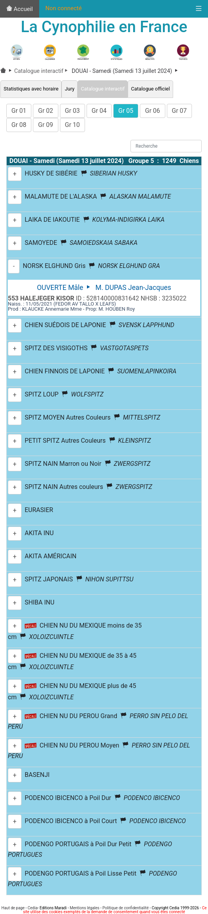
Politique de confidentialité (125, 908)
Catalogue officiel (150, 89)
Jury (69, 89)
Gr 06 (152, 110)
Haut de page (13, 908)
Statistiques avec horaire (31, 89)
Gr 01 (18, 110)
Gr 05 (125, 110)
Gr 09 (45, 125)
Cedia (33, 908)
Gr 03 (72, 110)
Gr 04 (99, 110)
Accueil (19, 9)
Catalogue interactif (42, 71)
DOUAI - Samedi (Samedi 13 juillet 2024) (125, 71)
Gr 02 (45, 110)
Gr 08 (18, 125)
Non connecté (63, 8)
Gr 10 (72, 125)
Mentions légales (84, 908)
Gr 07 (179, 110)
